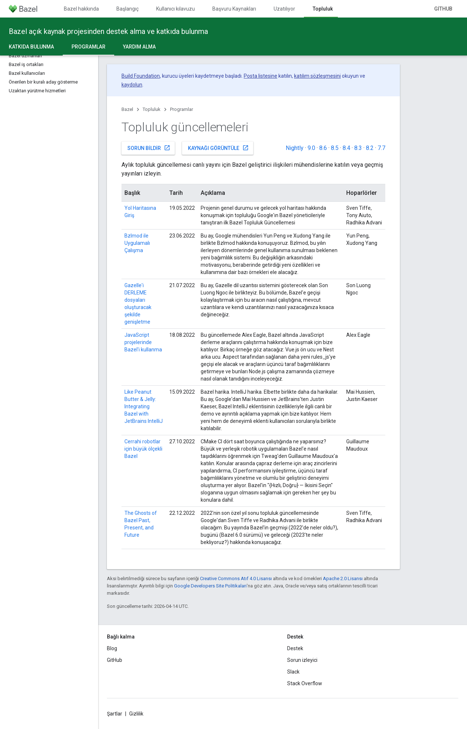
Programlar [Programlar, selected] (88, 47)
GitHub (443, 9)
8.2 (370, 147)
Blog (112, 648)
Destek (295, 648)
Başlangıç (127, 9)
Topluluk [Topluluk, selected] (323, 9)
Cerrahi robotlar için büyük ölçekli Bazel (143, 449)
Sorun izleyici (302, 660)
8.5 (335, 147)
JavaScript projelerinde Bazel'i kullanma (143, 342)
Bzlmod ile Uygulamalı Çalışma (137, 243)
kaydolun (131, 85)
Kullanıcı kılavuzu (175, 9)
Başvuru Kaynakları (234, 9)
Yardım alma (139, 47)
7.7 (381, 147)
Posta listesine (260, 76)
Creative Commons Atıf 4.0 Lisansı (236, 578)
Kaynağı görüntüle (218, 147)
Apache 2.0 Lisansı (343, 578)
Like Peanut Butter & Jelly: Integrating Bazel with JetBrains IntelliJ (143, 406)
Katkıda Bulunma (31, 47)
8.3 (358, 147)
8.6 (323, 147)
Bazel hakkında (81, 9)
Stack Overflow (304, 683)
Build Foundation (140, 76)
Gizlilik (136, 714)
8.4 (346, 147)
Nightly (295, 147)
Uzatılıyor (284, 9)
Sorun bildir (148, 147)
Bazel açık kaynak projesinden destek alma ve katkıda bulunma (108, 31)
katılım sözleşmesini (317, 76)
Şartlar (114, 714)
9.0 (311, 147)
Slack (293, 672)
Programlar (181, 109)
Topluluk (152, 109)
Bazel (127, 109)
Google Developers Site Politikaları (210, 586)
